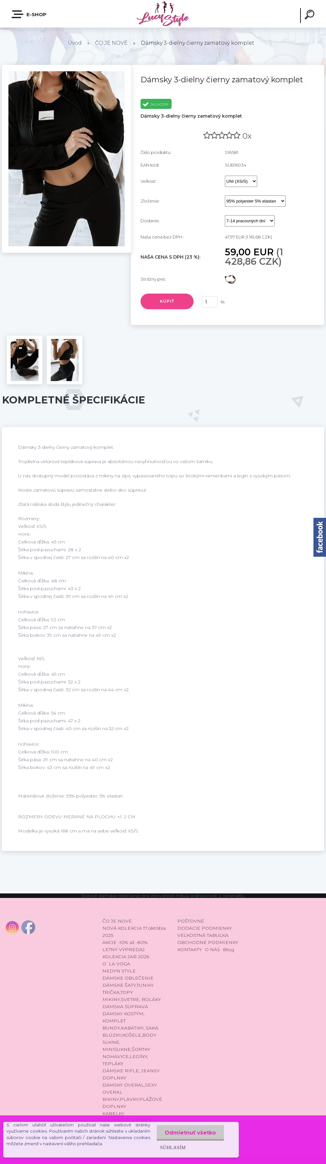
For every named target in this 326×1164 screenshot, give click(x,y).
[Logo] (163, 13)
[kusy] (210, 302)
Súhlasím (173, 1147)
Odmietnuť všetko (190, 1133)
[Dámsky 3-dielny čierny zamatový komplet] (66, 67)
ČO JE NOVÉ (111, 43)
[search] (310, 15)
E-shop (29, 14)
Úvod (75, 43)
